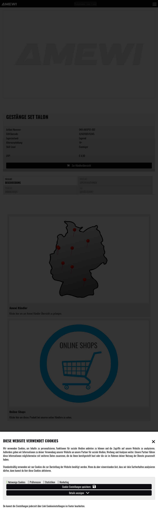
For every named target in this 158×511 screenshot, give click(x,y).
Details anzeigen (79, 493)
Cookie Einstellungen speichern (79, 487)
